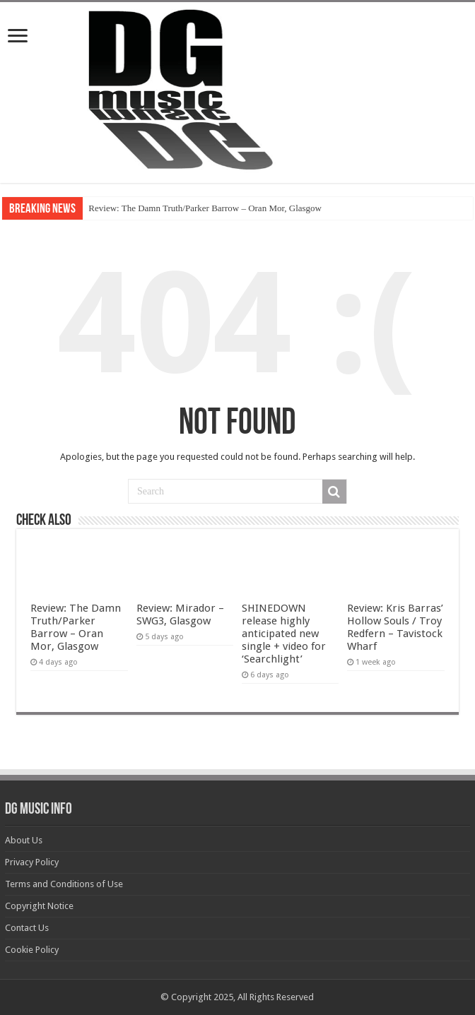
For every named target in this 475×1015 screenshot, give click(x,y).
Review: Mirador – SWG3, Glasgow (180, 614)
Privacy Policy (32, 862)
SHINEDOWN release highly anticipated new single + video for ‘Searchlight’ (284, 633)
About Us (23, 840)
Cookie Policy (32, 949)
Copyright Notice (39, 906)
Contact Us (27, 927)
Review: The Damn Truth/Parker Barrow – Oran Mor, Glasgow (205, 208)
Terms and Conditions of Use (64, 884)
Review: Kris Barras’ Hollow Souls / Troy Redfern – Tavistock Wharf (395, 627)
